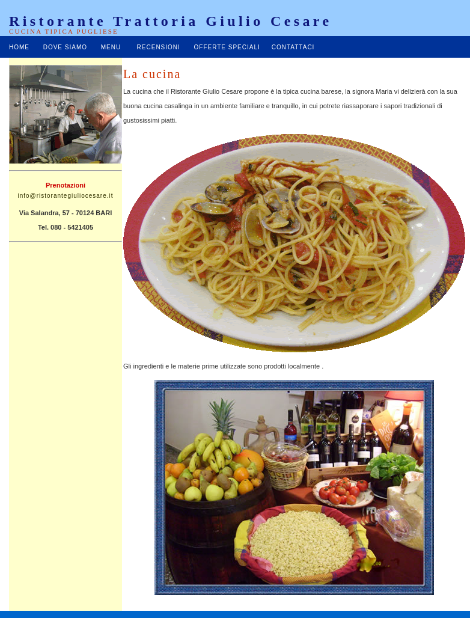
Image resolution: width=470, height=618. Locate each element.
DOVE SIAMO (65, 47)
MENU (111, 47)
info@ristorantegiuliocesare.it (65, 195)
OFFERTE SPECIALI (227, 47)
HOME (19, 47)
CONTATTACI (293, 47)
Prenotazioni (65, 185)
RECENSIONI (158, 47)
